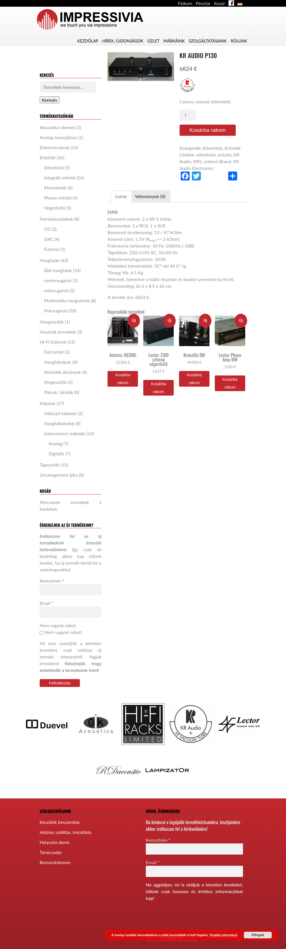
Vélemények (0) (150, 196)
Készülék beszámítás (60, 822)
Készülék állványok (62, 372)
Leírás (121, 196)
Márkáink (174, 41)
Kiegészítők (55, 382)
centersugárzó (58, 280)
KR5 (197, 161)
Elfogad (258, 935)
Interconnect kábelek (64, 433)
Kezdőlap (87, 41)
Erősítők (48, 157)
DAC (48, 239)
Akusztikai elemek (57, 127)
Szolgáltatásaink (208, 41)
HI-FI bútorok (53, 341)
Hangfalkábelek (59, 423)
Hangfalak (49, 260)
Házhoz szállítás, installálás (66, 832)
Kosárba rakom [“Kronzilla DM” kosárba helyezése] (194, 379)
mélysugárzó (56, 290)
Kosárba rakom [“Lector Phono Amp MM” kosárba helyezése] (230, 383)
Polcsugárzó (56, 310)
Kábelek (47, 403)
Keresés (49, 100)
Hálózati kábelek (60, 413)
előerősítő (206, 154)
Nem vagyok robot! (61, 632)
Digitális (56, 453)
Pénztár (203, 3)
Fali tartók (54, 352)
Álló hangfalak (58, 270)
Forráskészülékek (56, 219)
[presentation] (188, 917)
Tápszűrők (49, 464)
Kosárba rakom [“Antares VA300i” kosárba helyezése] (122, 379)
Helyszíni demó (55, 842)
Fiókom (185, 3)
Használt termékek (58, 331)
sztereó (211, 161)
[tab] (121, 196)
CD (47, 229)
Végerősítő (54, 207)
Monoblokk (55, 187)
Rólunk (239, 41)
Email (46, 603)
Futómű (51, 249)
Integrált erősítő (59, 177)
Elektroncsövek (55, 147)
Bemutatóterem (55, 862)
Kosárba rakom (207, 130)
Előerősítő (54, 167)
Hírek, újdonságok (122, 41)
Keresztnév (52, 580)
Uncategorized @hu (59, 474)
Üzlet (153, 41)
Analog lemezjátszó (58, 137)
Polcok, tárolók (58, 392)
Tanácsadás (51, 852)
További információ (223, 935)
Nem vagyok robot (58, 625)
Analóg (55, 443)
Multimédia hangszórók (67, 300)
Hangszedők (52, 321)
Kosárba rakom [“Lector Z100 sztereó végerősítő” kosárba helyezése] (158, 388)
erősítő (225, 154)
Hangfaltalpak (57, 362)
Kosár (219, 3)
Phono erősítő (58, 197)
